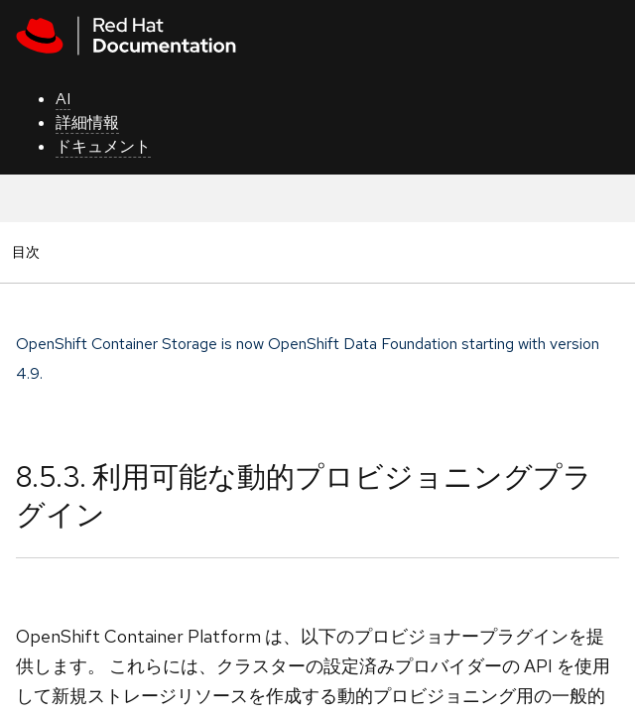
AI (63, 98)
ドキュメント (103, 146)
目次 (29, 251)
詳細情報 (87, 122)
